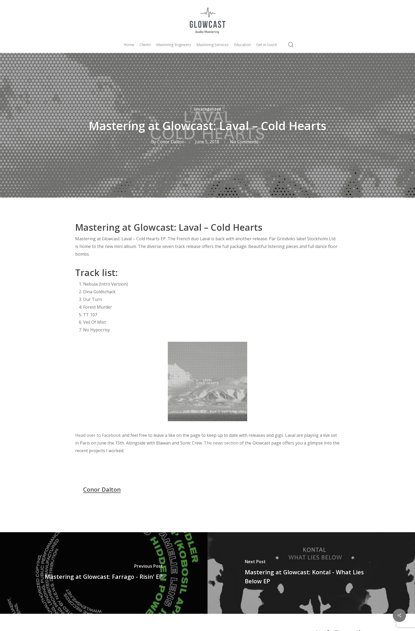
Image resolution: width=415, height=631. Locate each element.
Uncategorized (207, 109)
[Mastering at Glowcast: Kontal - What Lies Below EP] (311, 573)
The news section (221, 443)
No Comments (244, 142)
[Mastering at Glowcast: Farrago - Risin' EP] (104, 573)
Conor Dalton (170, 142)
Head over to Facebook (98, 435)
